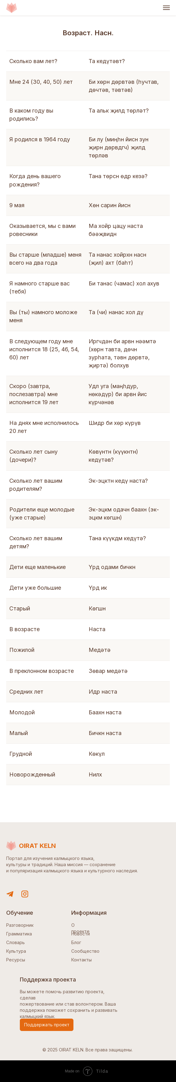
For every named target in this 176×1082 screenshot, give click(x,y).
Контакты (81, 959)
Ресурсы (15, 959)
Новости (80, 933)
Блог (76, 942)
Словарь (15, 942)
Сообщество (85, 951)
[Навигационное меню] (166, 8)
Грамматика (19, 933)
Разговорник (19, 925)
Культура (16, 951)
